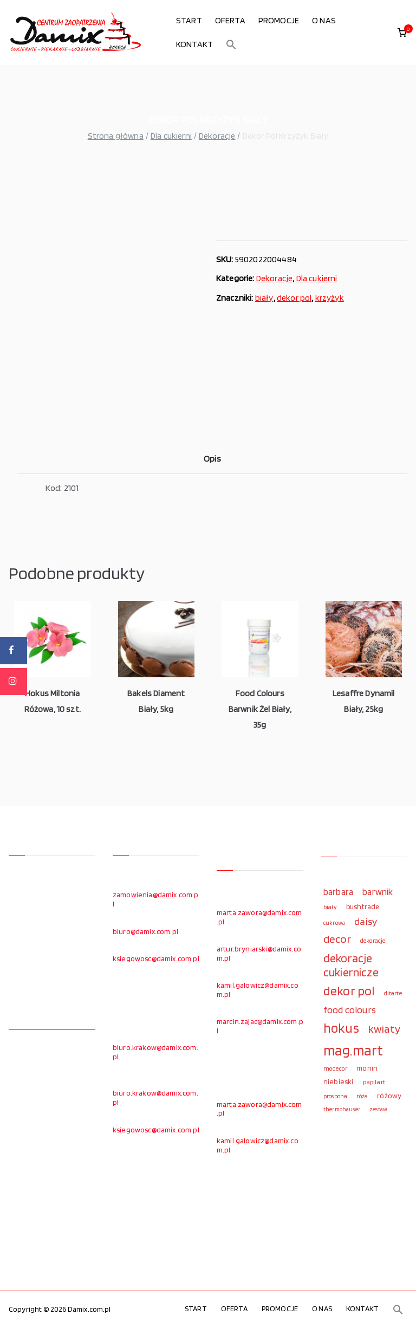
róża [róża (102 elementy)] (362, 1096)
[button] (231, 44)
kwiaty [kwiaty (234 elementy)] (384, 1028)
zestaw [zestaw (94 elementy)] (378, 1109)
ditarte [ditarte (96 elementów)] (393, 993)
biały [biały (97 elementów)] (330, 907)
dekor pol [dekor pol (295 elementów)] (348, 991)
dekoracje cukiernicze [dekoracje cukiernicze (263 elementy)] (351, 965)
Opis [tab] (212, 459)
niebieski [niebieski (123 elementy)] (338, 1081)
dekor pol (294, 298)
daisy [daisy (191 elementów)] (365, 921)
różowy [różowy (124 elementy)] (389, 1095)
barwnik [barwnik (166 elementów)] (377, 891)
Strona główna (116, 136)
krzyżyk (329, 298)
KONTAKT (194, 44)
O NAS (324, 20)
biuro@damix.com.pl (145, 931)
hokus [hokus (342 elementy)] (341, 1028)
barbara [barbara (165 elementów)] (338, 891)
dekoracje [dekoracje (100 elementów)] (372, 940)
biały (264, 298)
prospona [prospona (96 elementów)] (335, 1096)
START (189, 20)
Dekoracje (217, 136)
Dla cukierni (171, 136)
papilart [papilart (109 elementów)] (374, 1082)
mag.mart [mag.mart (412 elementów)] (353, 1050)
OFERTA (230, 20)
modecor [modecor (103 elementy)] (335, 1068)
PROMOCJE (278, 20)
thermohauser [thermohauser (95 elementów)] (341, 1109)
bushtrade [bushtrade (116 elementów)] (362, 906)
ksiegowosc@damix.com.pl (156, 958)
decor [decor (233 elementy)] (337, 938)
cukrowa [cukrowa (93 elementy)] (334, 923)
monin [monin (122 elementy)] (367, 1068)
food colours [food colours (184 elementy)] (349, 1009)
